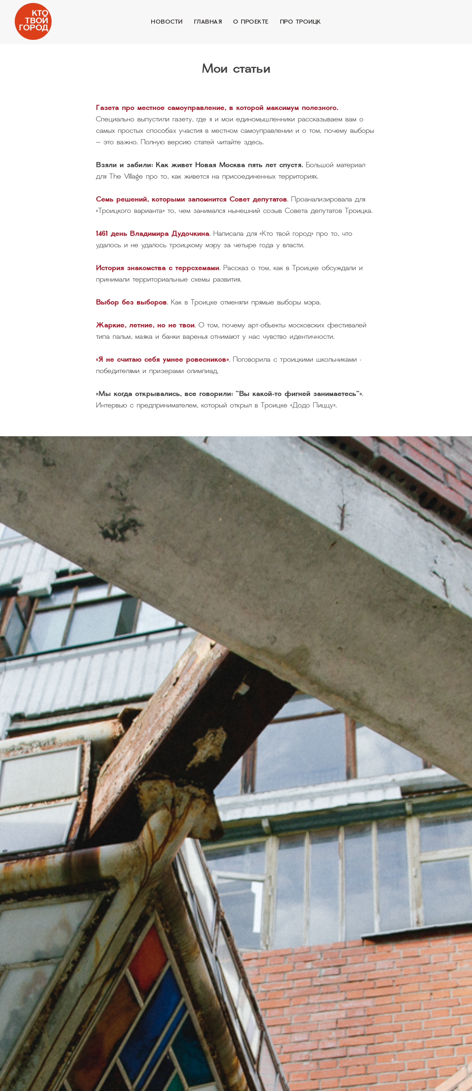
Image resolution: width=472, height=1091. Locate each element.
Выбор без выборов (131, 303)
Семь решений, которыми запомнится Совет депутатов (191, 200)
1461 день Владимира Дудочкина (152, 234)
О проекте (251, 22)
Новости (167, 22)
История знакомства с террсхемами (157, 268)
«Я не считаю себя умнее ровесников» (162, 360)
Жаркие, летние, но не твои (145, 326)
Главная (208, 22)
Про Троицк (300, 22)
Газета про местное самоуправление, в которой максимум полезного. (217, 108)
